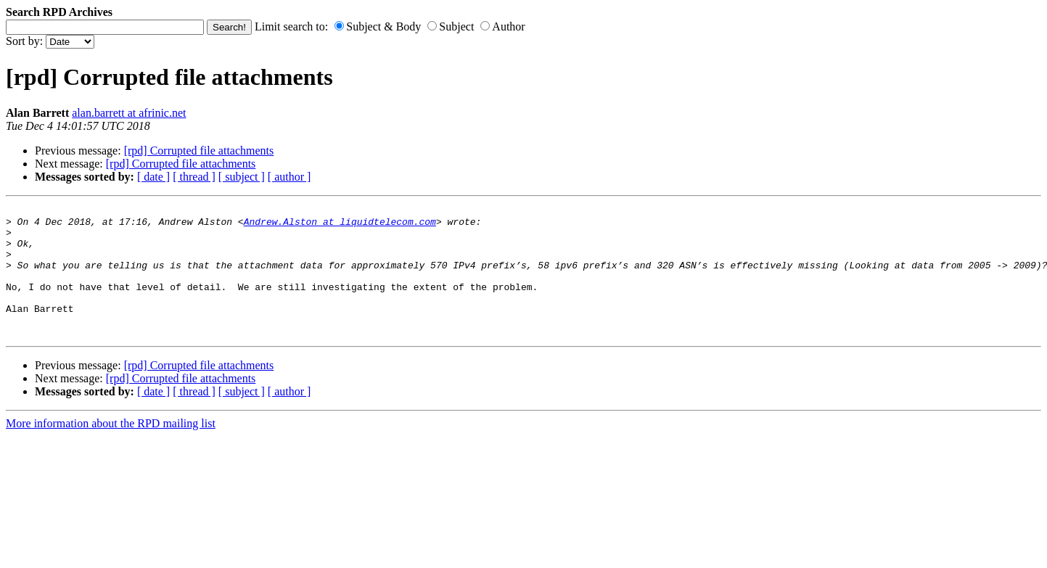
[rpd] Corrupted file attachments (199, 150)
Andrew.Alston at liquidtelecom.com (340, 225)
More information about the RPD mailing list (110, 449)
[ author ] (289, 176)
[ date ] (153, 176)
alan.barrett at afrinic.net (129, 113)
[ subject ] (241, 176)
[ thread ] (194, 176)
